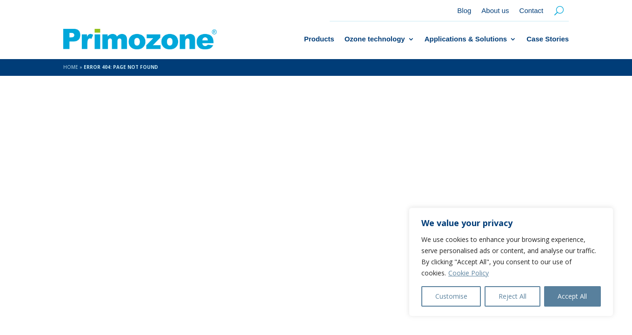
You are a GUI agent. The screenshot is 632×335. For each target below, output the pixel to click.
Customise (451, 296)
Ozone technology (375, 39)
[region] (511, 262)
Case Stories (547, 39)
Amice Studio (208, 303)
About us (495, 10)
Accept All (572, 296)
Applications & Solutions (466, 39)
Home (70, 67)
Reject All (512, 296)
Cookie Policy (468, 272)
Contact (531, 10)
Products (319, 39)
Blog (464, 10)
